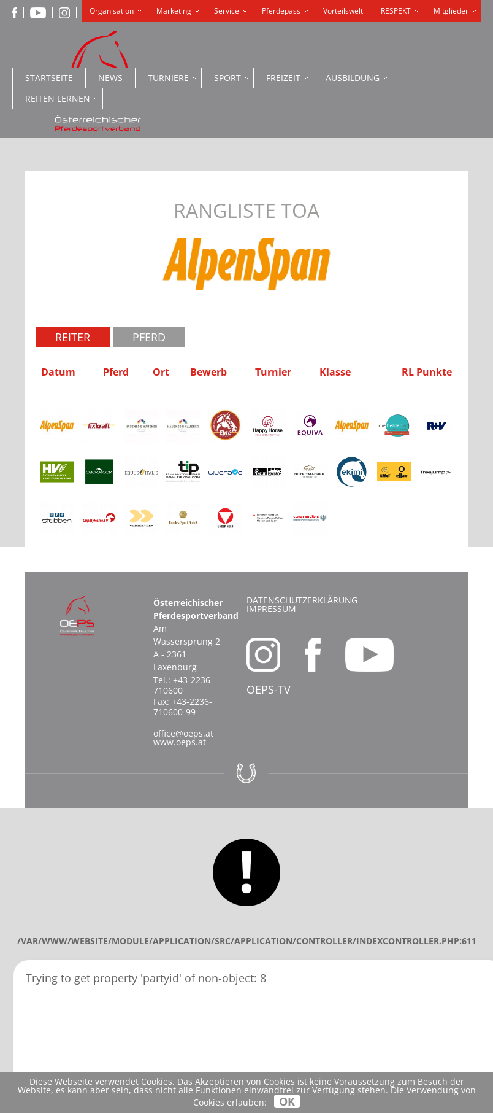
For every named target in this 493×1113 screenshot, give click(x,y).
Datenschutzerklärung (301, 600)
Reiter (72, 337)
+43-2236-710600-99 (182, 707)
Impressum (271, 609)
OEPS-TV (268, 689)
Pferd (149, 337)
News (110, 77)
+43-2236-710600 (183, 685)
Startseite (49, 77)
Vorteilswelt (343, 11)
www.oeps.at (179, 742)
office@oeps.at (183, 733)
